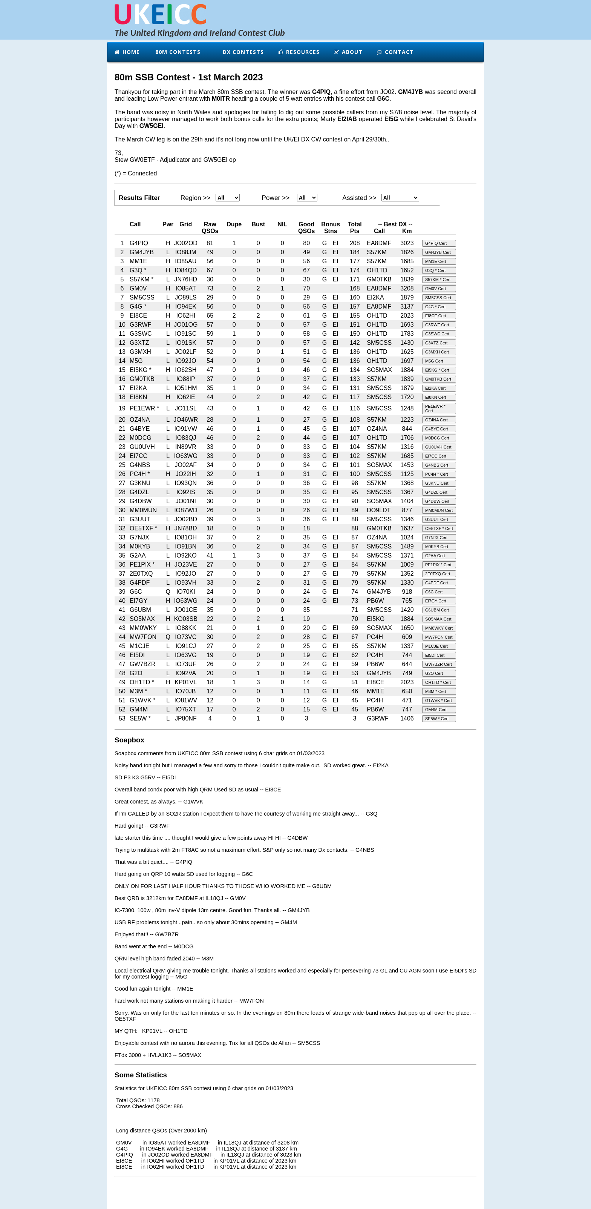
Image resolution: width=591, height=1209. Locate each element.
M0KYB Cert (436, 546)
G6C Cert (433, 592)
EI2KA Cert (435, 388)
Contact (395, 51)
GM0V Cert (435, 288)
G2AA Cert (435, 555)
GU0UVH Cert (438, 447)
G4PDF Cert (436, 583)
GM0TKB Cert (438, 379)
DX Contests (242, 51)
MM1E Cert (435, 261)
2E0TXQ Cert (437, 573)
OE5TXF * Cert (439, 528)
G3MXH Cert (437, 352)
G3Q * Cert (435, 270)
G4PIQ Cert (436, 243)
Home (127, 51)
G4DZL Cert (436, 492)
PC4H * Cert (436, 474)
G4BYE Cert (436, 429)
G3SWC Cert (437, 334)
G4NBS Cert (436, 465)
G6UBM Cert (437, 610)
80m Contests (177, 51)
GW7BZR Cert (438, 664)
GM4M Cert (436, 709)
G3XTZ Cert (436, 343)
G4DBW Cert (437, 501)
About (348, 51)
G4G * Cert (435, 306)
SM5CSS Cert (438, 297)
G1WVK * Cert (438, 700)
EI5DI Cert (434, 655)
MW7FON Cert (439, 637)
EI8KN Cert (435, 397)
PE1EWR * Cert (435, 408)
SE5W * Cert (437, 718)
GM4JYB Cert (438, 252)
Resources (298, 51)
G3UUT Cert (436, 519)
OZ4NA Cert (436, 420)
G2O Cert (434, 673)
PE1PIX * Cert (438, 564)
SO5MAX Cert (438, 619)
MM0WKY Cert (439, 628)
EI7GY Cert (435, 601)
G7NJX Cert (436, 537)
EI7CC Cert (435, 456)
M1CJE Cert (436, 646)
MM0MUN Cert (439, 510)
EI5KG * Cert (437, 370)
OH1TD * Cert (438, 682)
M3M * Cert (435, 691)
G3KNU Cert (437, 483)
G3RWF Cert (437, 325)
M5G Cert (434, 361)
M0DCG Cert (437, 438)
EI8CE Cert (435, 315)
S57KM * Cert (437, 279)
